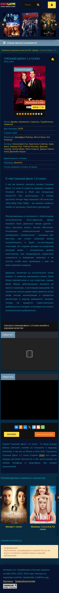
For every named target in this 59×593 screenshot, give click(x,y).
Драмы (14, 121)
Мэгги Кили (40, 137)
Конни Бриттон (20, 144)
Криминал (24, 121)
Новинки (8, 124)
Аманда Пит (16, 146)
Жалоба (11, 434)
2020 (20, 128)
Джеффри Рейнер (24, 137)
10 (41, 113)
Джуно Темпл (47, 149)
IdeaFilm (18, 162)
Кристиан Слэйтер (38, 144)
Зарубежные (46, 121)
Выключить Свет (44, 434)
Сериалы (34, 121)
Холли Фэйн (18, 149)
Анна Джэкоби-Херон (15, 151)
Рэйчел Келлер (31, 146)
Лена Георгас (32, 149)
